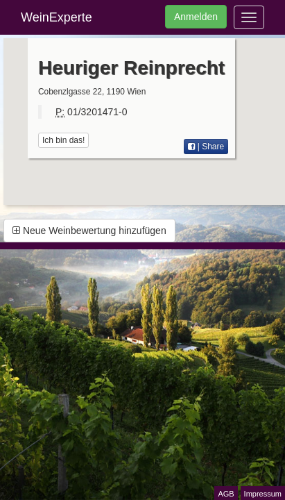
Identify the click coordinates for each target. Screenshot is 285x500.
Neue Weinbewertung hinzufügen (89, 230)
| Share (206, 146)
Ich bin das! (63, 140)
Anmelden (196, 16)
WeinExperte (56, 17)
